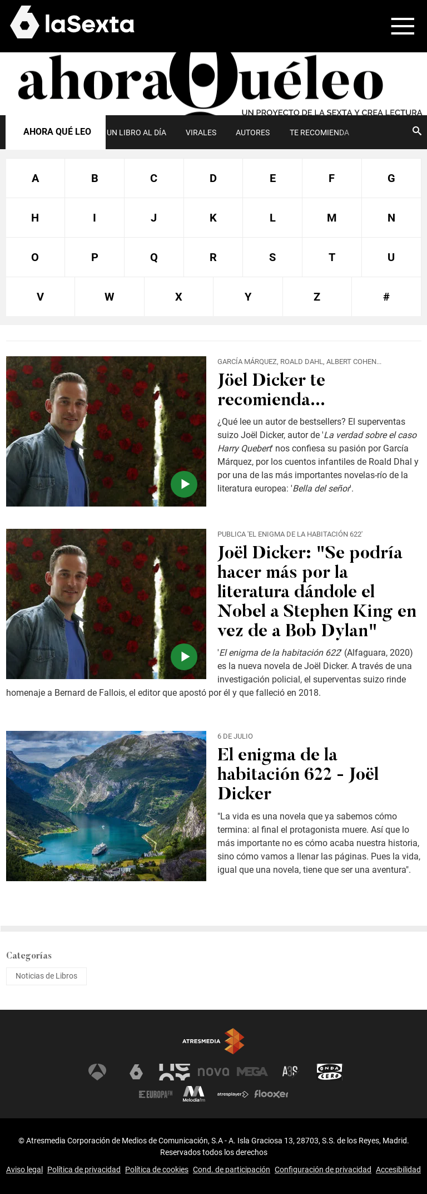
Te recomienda (319, 132)
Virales (201, 132)
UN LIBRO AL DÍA (136, 132)
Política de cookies (156, 1169)
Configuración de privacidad (323, 1169)
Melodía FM (194, 1094)
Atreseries (290, 1072)
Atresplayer (233, 1094)
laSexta (136, 1072)
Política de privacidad (84, 1169)
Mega (252, 1072)
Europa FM (155, 1094)
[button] (395, 26)
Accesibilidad (398, 1169)
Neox (174, 1072)
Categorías (29, 956)
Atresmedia (213, 1042)
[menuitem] (136, 132)
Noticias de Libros (46, 975)
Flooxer (271, 1094)
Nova (213, 1072)
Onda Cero (329, 1072)
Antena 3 (97, 1072)
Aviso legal (24, 1169)
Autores (253, 132)
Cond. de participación (231, 1169)
